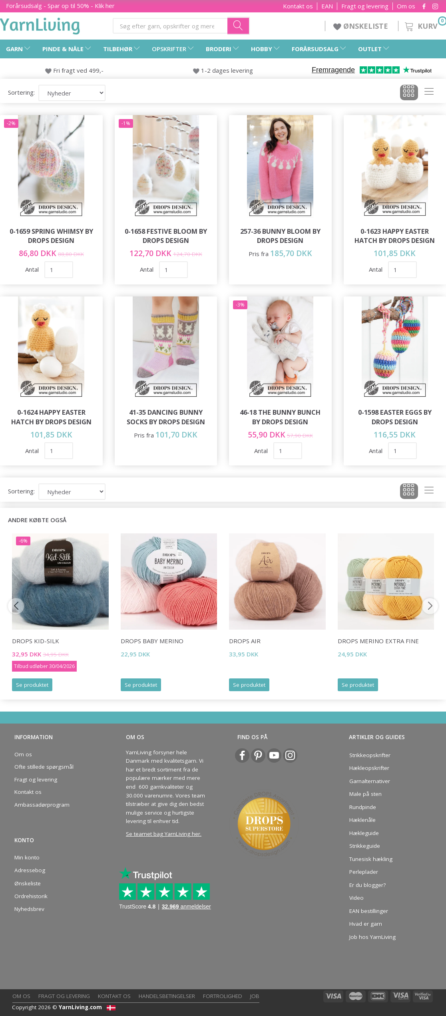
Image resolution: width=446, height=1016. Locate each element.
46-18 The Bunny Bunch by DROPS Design (280, 417)
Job (254, 996)
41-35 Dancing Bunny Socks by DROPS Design (166, 417)
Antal (32, 269)
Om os (406, 6)
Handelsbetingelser (167, 996)
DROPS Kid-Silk (35, 641)
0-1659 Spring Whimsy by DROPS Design (51, 236)
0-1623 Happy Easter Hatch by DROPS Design (394, 236)
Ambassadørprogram (42, 804)
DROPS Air (245, 641)
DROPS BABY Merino (152, 641)
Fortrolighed (222, 996)
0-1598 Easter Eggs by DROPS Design (395, 417)
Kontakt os (298, 6)
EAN (327, 6)
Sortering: (21, 92)
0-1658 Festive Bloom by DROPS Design (166, 236)
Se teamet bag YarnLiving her (163, 833)
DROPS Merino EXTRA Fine (378, 641)
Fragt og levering (364, 6)
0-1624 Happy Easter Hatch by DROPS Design (51, 417)
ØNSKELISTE (361, 26)
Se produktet (32, 684)
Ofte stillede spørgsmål (44, 766)
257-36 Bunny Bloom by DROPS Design (280, 236)
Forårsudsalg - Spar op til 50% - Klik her (60, 6)
